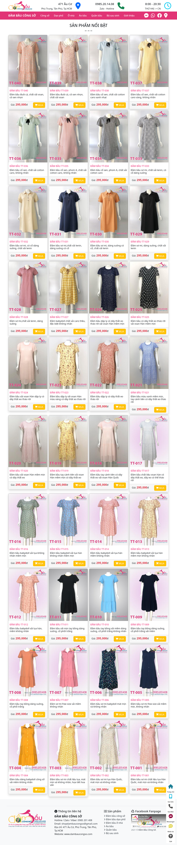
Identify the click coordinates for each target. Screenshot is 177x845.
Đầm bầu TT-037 (140, 90)
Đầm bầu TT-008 (19, 700)
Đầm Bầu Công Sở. (147, 829)
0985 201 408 (85, 820)
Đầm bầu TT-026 (99, 317)
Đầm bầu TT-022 (99, 392)
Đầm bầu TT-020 (19, 470)
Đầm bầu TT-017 (140, 470)
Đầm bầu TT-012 (19, 624)
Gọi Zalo (171, 798)
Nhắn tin (171, 827)
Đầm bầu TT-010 (99, 624)
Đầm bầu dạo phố (114, 819)
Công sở (44, 15)
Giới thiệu (129, 15)
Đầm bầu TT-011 (59, 624)
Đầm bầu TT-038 (99, 90)
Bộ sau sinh (113, 15)
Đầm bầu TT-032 (19, 241)
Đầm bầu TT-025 (140, 317)
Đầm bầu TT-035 (59, 166)
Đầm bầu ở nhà (113, 822)
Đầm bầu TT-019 (59, 470)
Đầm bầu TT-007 (59, 700)
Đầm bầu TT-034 (99, 166)
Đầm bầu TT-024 (19, 392)
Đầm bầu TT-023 (59, 392)
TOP (171, 837)
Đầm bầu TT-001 (140, 775)
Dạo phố (58, 15)
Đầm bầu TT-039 (59, 90)
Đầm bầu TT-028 (19, 317)
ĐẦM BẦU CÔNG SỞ (22, 15)
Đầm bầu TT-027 (59, 317)
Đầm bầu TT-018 (99, 470)
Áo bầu (83, 15)
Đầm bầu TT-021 (140, 392)
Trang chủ (170, 788)
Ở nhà (71, 15)
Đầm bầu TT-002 (99, 775)
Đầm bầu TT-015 (59, 549)
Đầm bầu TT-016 (19, 549)
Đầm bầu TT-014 (99, 549)
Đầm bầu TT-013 (140, 549)
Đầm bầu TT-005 (140, 700)
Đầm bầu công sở (114, 815)
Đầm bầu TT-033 (140, 166)
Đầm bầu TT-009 (140, 624)
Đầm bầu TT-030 (99, 241)
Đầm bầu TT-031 (59, 241)
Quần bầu (96, 15)
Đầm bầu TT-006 (99, 700)
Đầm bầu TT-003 (59, 775)
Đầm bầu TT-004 (19, 775)
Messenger (171, 817)
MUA (39, 105)
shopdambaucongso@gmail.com (80, 823)
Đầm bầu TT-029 (140, 241)
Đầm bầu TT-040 (19, 90)
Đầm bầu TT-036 (19, 166)
